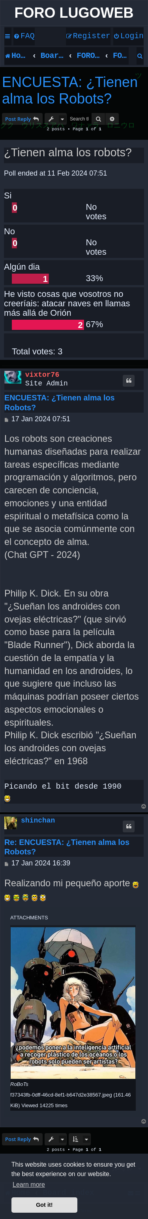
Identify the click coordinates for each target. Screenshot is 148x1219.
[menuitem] (24, 36)
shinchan (38, 820)
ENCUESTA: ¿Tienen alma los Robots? (70, 90)
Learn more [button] (29, 1184)
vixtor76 (42, 375)
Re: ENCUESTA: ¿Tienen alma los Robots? (66, 847)
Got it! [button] (44, 1205)
